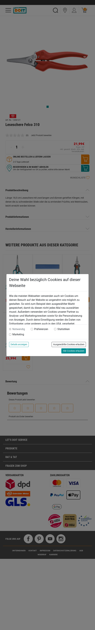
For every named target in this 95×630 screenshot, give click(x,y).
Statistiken (63, 329)
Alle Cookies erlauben (73, 351)
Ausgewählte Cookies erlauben (68, 344)
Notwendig (18, 329)
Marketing (18, 334)
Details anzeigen (19, 344)
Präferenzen (41, 329)
